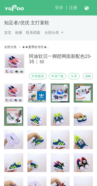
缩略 (88, 76)
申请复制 (38, 76)
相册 (18, 32)
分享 (74, 76)
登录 (59, 7)
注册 (73, 7)
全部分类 (51, 32)
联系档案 (33, 32)
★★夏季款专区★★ (35, 47)
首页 (7, 32)
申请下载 (57, 76)
